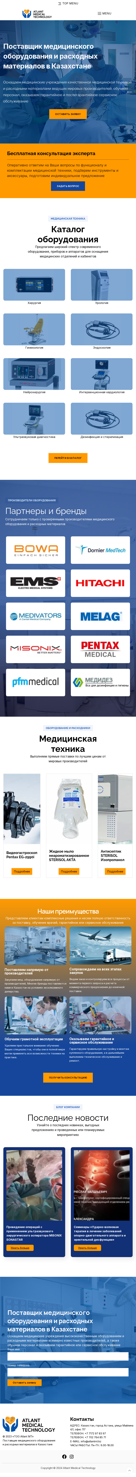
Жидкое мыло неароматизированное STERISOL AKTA (69, 855)
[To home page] (37, 13)
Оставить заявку (68, 114)
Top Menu (68, 3)
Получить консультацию (68, 1077)
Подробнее (22, 871)
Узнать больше (20, 1247)
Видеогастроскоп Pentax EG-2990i (21, 855)
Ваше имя (13, 1349)
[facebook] (64, 1456)
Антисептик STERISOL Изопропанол (112, 855)
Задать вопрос (68, 186)
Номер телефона (18, 1365)
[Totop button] (129, 1470)
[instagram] (71, 1456)
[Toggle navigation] (105, 13)
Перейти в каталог (68, 458)
